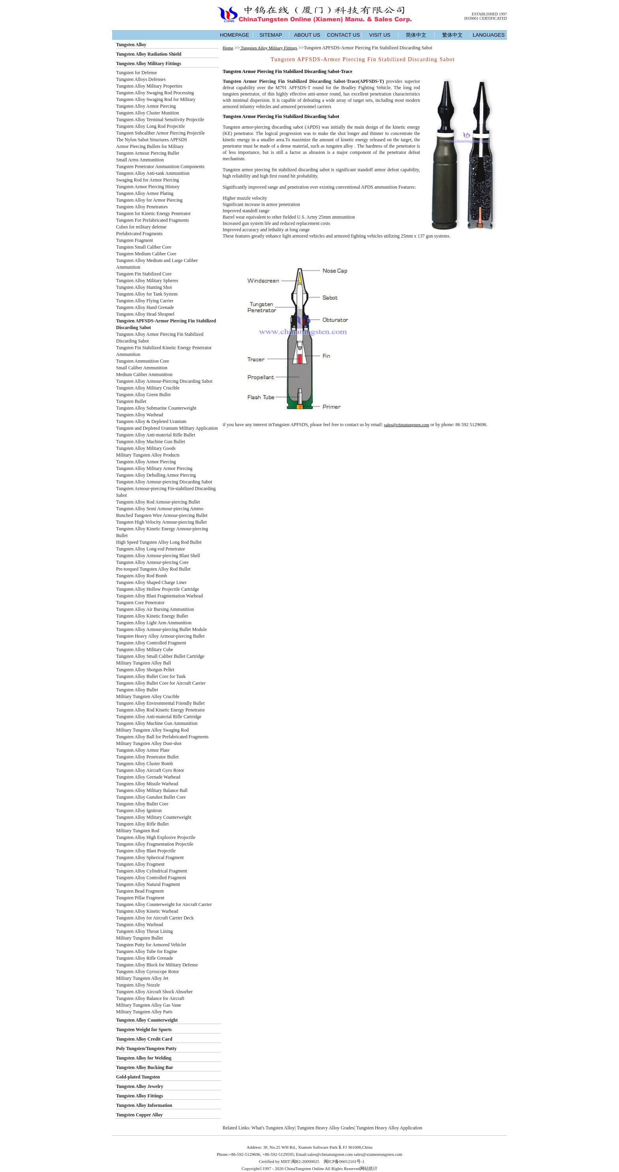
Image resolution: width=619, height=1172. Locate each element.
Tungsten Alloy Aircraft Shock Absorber (154, 991)
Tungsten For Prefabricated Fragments (152, 220)
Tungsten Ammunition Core (142, 361)
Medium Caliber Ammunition (144, 374)
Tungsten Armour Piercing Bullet (147, 153)
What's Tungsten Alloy (273, 1128)
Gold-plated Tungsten (138, 1077)
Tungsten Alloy (131, 44)
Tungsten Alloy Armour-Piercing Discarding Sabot (164, 381)
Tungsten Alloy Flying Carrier (144, 300)
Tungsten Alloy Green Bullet (143, 394)
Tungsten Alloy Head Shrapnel (145, 314)
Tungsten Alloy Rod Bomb (141, 576)
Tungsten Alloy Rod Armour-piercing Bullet (158, 502)
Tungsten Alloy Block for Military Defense (157, 965)
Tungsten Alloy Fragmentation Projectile (154, 844)
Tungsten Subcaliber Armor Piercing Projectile (160, 133)
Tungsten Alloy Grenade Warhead (148, 777)
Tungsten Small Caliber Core (143, 247)
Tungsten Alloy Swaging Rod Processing (155, 92)
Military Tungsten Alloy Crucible (147, 696)
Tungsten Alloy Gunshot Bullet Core (151, 797)
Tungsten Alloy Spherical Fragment (150, 857)
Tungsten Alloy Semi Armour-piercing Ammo (159, 508)
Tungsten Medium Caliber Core (146, 253)
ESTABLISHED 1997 (489, 14)
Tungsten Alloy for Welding (143, 1058)
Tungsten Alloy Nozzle (138, 985)
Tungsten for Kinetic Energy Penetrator (153, 213)
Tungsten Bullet (131, 401)
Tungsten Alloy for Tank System (147, 294)
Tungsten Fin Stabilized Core (144, 274)
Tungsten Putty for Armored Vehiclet (151, 944)
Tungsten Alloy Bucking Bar (144, 1067)
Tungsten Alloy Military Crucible (148, 388)
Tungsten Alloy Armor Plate (142, 750)
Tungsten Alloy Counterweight (147, 1020)
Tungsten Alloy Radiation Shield (148, 54)
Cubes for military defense (141, 227)
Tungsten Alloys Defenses (141, 79)
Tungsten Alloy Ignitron (139, 810)
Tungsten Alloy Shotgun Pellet (145, 669)
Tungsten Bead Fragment (140, 891)
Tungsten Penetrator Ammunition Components (160, 166)
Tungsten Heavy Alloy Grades (325, 1128)
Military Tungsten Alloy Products (148, 455)
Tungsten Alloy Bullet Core (142, 804)
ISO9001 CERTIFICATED (485, 18)
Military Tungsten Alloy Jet (142, 978)
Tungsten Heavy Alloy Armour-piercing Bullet (160, 636)
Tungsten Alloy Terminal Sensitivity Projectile (160, 119)
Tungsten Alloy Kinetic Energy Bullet (152, 616)
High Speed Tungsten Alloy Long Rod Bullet (159, 542)
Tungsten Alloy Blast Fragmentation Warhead (159, 596)
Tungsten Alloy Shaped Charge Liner (151, 582)
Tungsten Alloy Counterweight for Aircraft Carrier (164, 904)
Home (228, 47)
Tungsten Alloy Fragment (140, 864)
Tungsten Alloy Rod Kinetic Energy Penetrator (160, 710)
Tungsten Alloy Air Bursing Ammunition (155, 609)
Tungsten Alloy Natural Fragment (148, 884)
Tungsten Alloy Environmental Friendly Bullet (160, 703)
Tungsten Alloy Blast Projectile (146, 851)
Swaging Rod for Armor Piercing (147, 180)
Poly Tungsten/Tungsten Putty (146, 1048)
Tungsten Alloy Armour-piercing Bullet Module (161, 629)
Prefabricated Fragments (139, 233)
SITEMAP (270, 35)
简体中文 (416, 35)
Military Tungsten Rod (137, 830)
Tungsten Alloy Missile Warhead (147, 783)
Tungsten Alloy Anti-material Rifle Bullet (155, 435)
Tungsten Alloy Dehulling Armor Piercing (156, 475)
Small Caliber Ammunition (141, 368)
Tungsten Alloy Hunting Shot (144, 287)
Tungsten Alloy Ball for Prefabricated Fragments (162, 737)
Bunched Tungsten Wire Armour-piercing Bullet (162, 515)
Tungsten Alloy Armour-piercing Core (152, 562)
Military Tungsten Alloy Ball (143, 663)
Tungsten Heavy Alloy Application (389, 1128)
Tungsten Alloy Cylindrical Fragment (151, 871)
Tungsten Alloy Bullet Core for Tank (151, 676)
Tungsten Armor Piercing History (148, 186)
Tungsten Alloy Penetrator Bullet (147, 757)
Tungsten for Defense (136, 72)
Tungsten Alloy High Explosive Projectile (155, 837)
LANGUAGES (489, 35)
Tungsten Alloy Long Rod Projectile (150, 126)
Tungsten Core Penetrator (140, 602)
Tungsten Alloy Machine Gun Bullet (150, 441)
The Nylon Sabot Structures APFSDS (151, 139)
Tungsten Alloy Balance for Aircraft (150, 998)
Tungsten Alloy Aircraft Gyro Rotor (150, 770)
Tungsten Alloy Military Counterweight (153, 817)
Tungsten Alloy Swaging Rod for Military (155, 99)
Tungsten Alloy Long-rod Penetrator (150, 549)
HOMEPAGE (234, 35)
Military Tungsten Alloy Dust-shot (149, 743)
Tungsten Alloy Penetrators (142, 207)
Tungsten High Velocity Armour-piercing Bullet (161, 522)
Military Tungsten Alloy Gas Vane (148, 1005)
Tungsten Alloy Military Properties (149, 86)
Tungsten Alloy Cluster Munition (147, 113)
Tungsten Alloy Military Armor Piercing (154, 468)
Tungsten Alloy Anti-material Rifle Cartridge (158, 716)
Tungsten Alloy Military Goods (146, 448)
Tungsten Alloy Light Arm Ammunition (153, 622)
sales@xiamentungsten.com (378, 1154)
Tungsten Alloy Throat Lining (144, 931)
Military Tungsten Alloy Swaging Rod (152, 730)
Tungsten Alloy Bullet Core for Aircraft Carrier (161, 683)
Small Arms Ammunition (140, 160)
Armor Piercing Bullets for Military (150, 146)
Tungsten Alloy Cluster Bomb (144, 763)
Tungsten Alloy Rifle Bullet (142, 824)
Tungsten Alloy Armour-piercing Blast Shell (158, 555)
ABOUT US (307, 35)
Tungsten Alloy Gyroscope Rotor (147, 971)
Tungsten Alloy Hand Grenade (145, 307)
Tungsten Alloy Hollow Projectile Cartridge (157, 589)
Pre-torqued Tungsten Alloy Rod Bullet (153, 569)
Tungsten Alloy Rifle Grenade (144, 958)
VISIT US (379, 35)
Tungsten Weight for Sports (144, 1029)
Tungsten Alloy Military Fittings (148, 63)
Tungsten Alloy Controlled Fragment (151, 643)
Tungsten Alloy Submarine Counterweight (156, 408)
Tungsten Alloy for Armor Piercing (149, 200)
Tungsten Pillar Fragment (140, 898)
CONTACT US (343, 35)
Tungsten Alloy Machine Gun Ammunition (156, 723)
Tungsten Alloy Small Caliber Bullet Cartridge (160, 656)
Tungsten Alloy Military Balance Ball (152, 790)
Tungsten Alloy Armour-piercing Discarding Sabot (164, 482)
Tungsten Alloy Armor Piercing (146, 106)
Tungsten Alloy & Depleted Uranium (151, 421)
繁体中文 (452, 35)
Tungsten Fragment (134, 240)
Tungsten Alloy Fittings (139, 1096)
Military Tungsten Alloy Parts (144, 1012)
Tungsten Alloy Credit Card (144, 1039)
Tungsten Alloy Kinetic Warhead (147, 911)
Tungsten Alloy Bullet (137, 690)
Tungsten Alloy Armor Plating (144, 193)
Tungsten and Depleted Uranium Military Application (167, 428)
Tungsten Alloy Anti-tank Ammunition (152, 173)
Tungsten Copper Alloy (139, 1115)
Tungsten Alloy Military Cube (144, 649)
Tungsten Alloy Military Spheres (147, 280)
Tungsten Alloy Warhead (139, 415)
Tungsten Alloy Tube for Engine (146, 951)
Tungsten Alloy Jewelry (139, 1086)
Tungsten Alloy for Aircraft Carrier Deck (155, 918)
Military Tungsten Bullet (139, 938)
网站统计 (368, 1168)
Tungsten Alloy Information (144, 1105)
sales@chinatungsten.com (406, 424)
